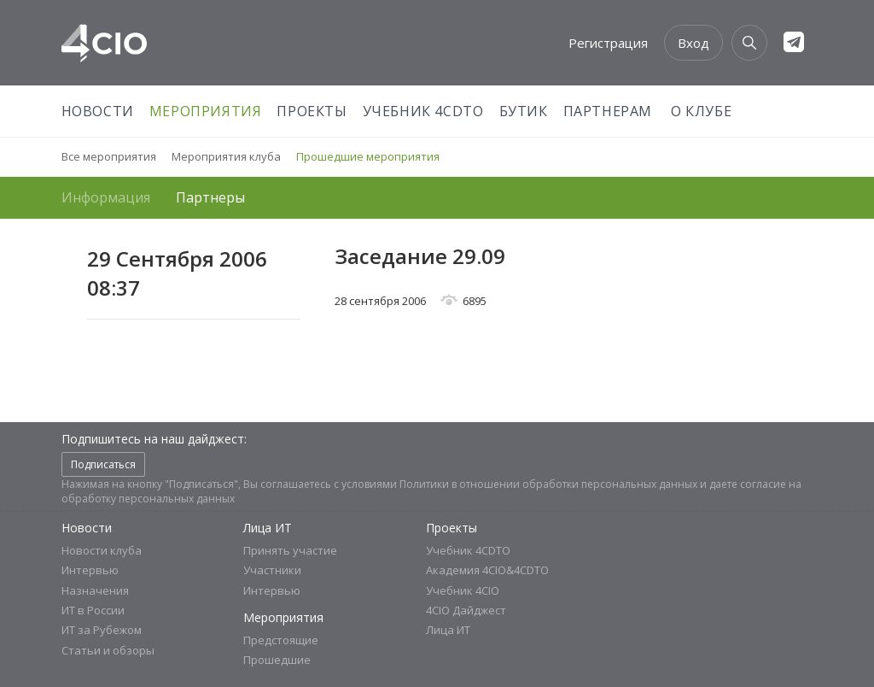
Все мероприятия (108, 156)
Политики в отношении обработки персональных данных (548, 484)
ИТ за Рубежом (101, 629)
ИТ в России (93, 610)
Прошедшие (277, 659)
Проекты (312, 111)
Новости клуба (101, 550)
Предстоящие (280, 640)
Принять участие (290, 550)
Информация (105, 197)
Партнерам (607, 111)
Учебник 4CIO (462, 590)
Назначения (95, 590)
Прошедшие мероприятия (368, 156)
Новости (97, 111)
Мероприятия (205, 111)
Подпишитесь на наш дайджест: (154, 439)
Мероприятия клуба (226, 156)
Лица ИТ (267, 528)
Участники (272, 570)
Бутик (523, 111)
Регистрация (608, 42)
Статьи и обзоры (107, 650)
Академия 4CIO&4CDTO (487, 570)
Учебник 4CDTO (423, 111)
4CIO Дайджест (466, 610)
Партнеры (210, 197)
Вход (693, 42)
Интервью (90, 570)
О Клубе (701, 111)
